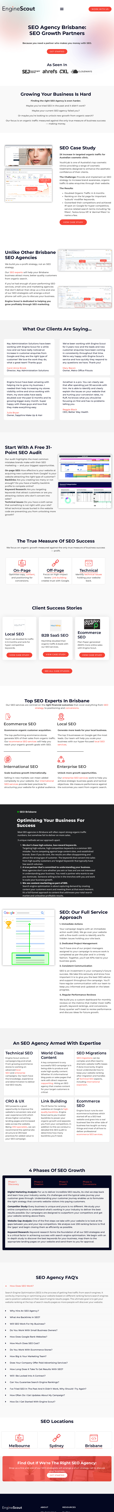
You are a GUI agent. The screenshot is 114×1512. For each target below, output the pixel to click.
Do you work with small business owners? (33, 1330)
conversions (72, 708)
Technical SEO (86, 1079)
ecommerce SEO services (23, 741)
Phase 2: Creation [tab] (38, 1183)
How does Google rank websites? (28, 1336)
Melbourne (19, 1445)
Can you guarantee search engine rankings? (34, 1382)
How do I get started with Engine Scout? (32, 1401)
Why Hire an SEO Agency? (24, 1311)
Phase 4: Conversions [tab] (89, 1183)
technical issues (93, 574)
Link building (59, 577)
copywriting (47, 1083)
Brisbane (93, 1445)
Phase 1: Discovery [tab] (13, 1183)
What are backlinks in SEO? (25, 1317)
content (30, 574)
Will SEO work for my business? (27, 1324)
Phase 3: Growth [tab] (63, 1183)
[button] (62, 9)
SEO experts (16, 272)
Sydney (56, 1445)
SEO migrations (84, 1058)
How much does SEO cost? (25, 1343)
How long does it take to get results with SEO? (36, 1369)
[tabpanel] (57, 1217)
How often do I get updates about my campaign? (37, 1395)
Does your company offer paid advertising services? (39, 1363)
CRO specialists (19, 1127)
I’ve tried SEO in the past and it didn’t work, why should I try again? (48, 1389)
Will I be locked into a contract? (28, 1376)
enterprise (20, 1073)
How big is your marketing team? (28, 1356)
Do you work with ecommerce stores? (31, 1350)
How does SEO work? (22, 1286)
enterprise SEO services (75, 778)
